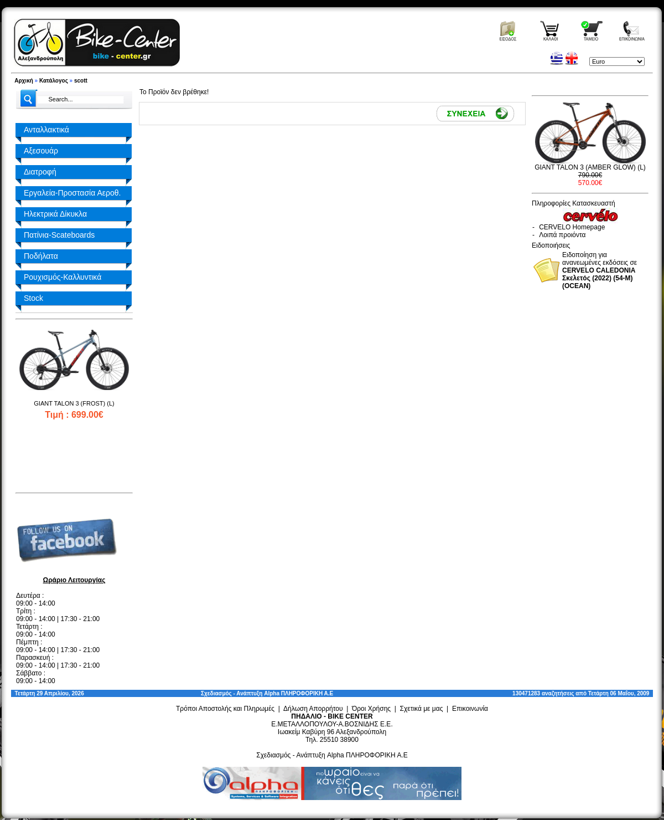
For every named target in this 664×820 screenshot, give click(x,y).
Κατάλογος (53, 81)
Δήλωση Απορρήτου (313, 709)
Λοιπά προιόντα (562, 235)
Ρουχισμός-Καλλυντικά (62, 277)
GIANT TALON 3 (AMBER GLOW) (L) (590, 167)
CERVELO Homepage (572, 227)
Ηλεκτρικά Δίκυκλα (55, 213)
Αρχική (23, 81)
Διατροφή (40, 171)
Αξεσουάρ (41, 150)
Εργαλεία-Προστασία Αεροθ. (72, 192)
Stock (33, 298)
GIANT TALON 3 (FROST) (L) (74, 403)
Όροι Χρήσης (371, 709)
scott (80, 81)
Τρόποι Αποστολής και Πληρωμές (225, 709)
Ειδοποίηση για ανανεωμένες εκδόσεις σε (599, 270)
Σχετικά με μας (421, 709)
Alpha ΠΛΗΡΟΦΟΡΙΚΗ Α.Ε (298, 693)
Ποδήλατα (41, 256)
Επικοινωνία (470, 709)
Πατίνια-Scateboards (59, 234)
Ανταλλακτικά (46, 129)
